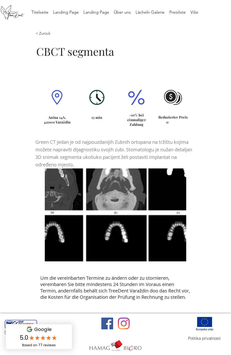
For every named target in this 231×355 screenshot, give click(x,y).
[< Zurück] (46, 33)
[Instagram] (124, 323)
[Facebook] (107, 323)
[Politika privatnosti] (204, 338)
